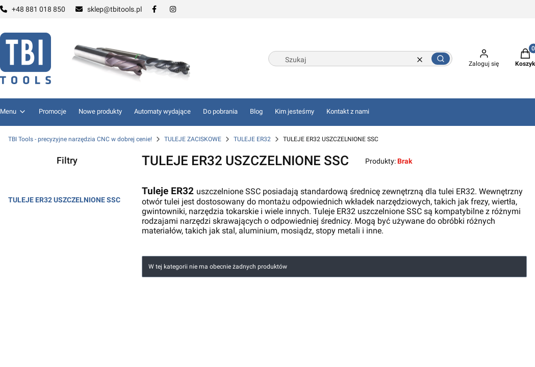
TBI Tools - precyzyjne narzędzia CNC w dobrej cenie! (80, 139)
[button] (440, 59)
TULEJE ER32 (252, 139)
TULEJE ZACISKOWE (192, 139)
